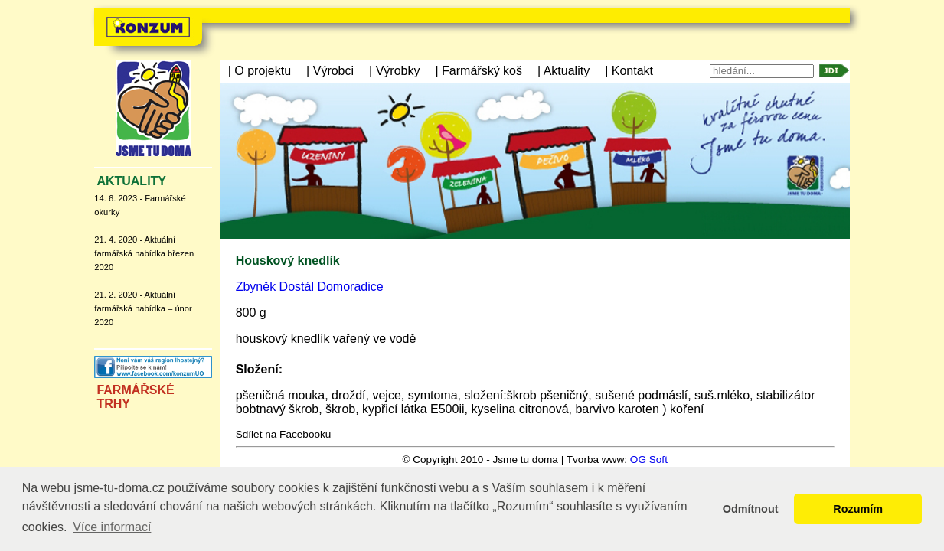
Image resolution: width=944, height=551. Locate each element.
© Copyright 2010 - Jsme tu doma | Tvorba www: (515, 459)
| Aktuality (563, 70)
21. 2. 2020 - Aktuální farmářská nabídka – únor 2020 (142, 308)
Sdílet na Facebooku (284, 434)
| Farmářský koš (478, 70)
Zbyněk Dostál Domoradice (310, 286)
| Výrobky (394, 70)
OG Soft (649, 459)
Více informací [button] (112, 526)
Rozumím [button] (858, 509)
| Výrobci (330, 70)
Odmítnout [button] (751, 509)
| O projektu (259, 70)
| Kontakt (629, 70)
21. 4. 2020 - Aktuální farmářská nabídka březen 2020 (144, 253)
